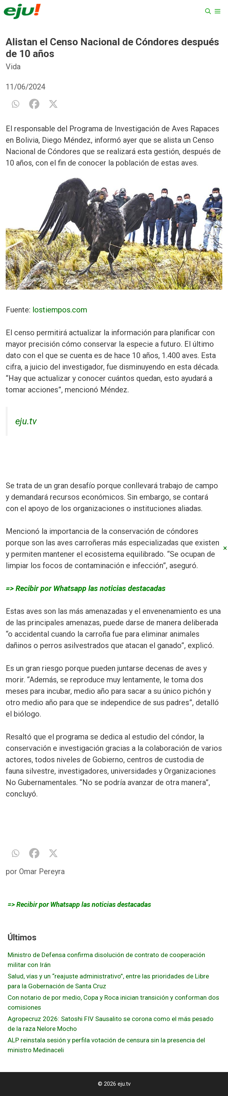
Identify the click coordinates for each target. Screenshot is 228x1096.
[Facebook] (34, 104)
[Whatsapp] (15, 104)
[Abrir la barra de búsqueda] (208, 11)
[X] (53, 104)
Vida (13, 66)
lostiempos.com (59, 309)
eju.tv (26, 421)
